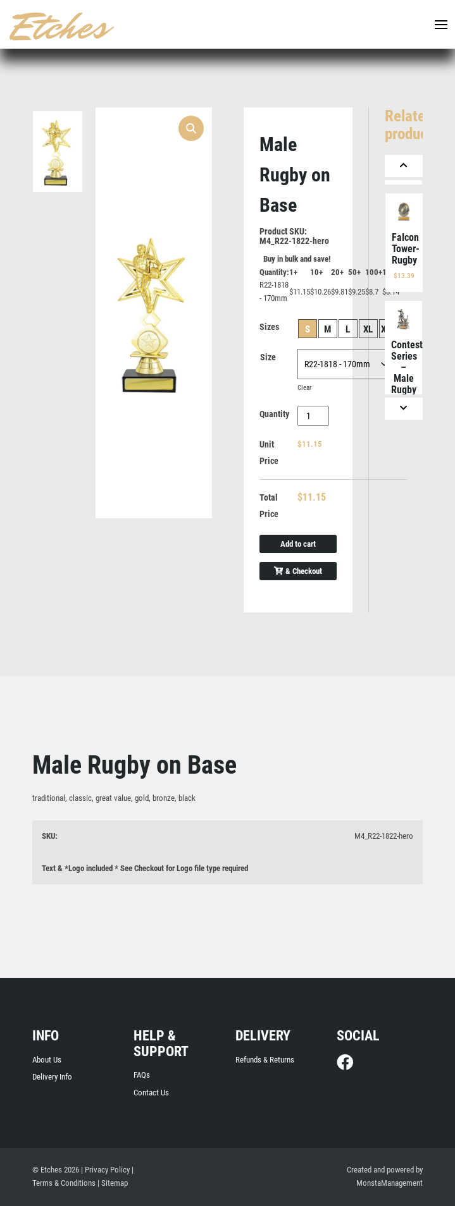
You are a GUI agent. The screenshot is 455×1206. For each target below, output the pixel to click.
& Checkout (298, 571)
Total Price (268, 505)
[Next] (404, 409)
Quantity (274, 414)
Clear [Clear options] (304, 388)
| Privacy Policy (105, 1169)
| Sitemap (112, 1183)
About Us (46, 1059)
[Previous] (404, 166)
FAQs (142, 1075)
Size (268, 357)
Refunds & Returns (264, 1059)
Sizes (269, 327)
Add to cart (298, 544)
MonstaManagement (389, 1183)
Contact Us (151, 1092)
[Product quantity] (313, 416)
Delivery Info (52, 1076)
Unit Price (268, 452)
